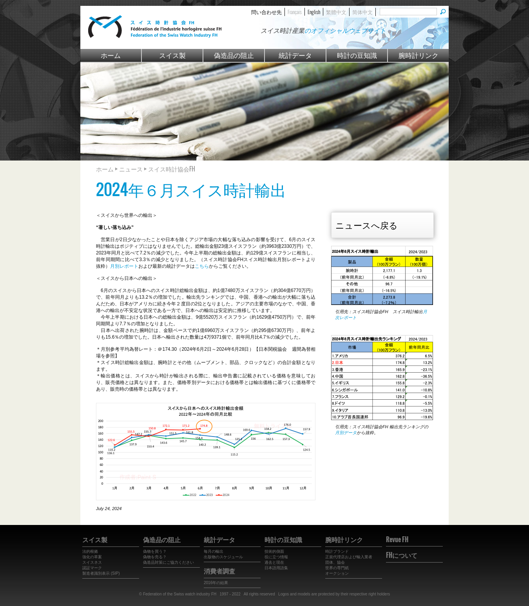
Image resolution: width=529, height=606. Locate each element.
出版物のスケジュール (223, 557)
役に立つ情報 (276, 557)
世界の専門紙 (337, 568)
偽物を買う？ (155, 551)
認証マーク (92, 568)
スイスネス (92, 562)
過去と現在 (274, 562)
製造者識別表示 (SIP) (101, 573)
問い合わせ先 (266, 12)
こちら (202, 266)
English (314, 12)
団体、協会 (335, 562)
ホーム (111, 55)
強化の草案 (92, 557)
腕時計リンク (418, 55)
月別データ (346, 432)
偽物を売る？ (155, 557)
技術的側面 (274, 551)
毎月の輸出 (213, 551)
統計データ (295, 55)
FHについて (401, 555)
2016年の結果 (216, 583)
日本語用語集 (276, 568)
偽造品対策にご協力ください (168, 562)
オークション (337, 573)
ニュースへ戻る (366, 224)
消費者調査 (219, 570)
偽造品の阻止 (234, 55)
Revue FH (397, 539)
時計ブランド (337, 551)
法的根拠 (90, 551)
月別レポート (124, 266)
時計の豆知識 (357, 55)
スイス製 (172, 55)
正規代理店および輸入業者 (348, 557)
